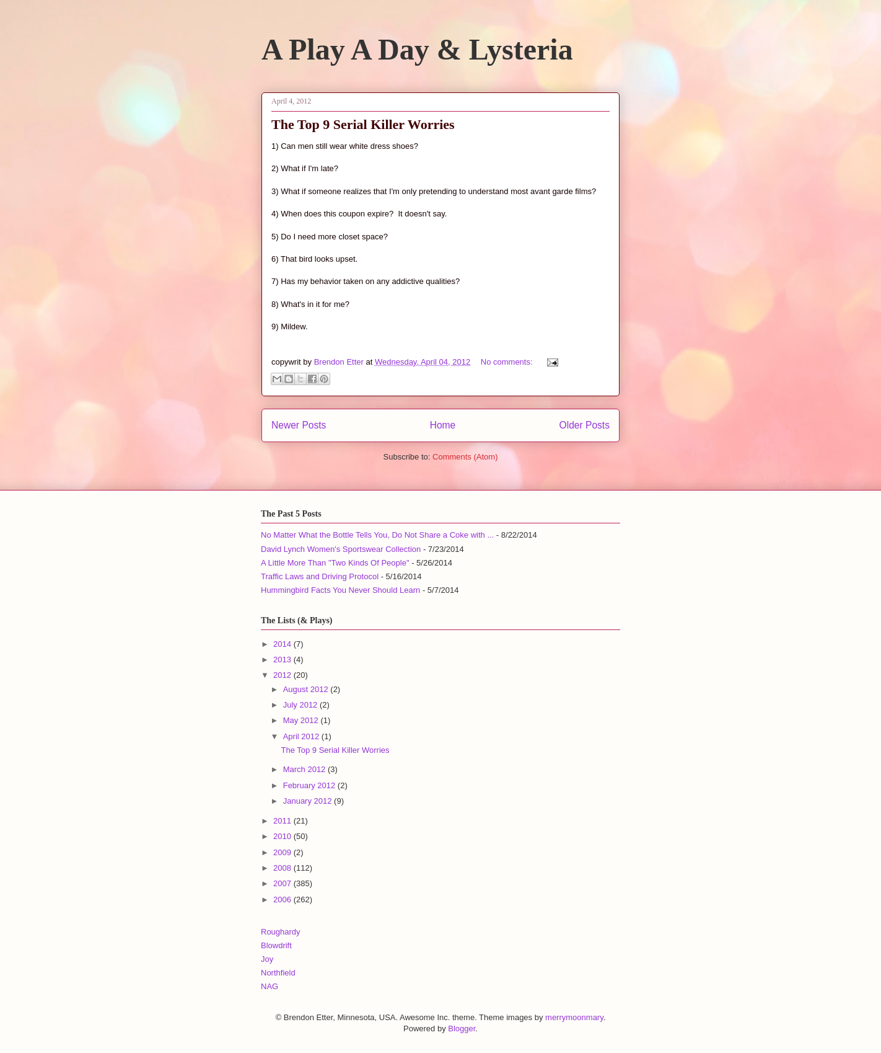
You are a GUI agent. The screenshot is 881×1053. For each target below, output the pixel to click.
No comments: (508, 362)
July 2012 (301, 704)
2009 (283, 852)
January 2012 (308, 801)
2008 (283, 868)
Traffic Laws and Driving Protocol (320, 576)
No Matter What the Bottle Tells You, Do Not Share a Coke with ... (377, 535)
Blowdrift (276, 945)
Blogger (461, 1028)
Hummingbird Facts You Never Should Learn (340, 590)
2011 (283, 820)
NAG (269, 986)
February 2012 (310, 785)
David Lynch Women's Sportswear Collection (341, 549)
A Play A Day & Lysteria (417, 49)
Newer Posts (298, 425)
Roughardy (280, 931)
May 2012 (302, 720)
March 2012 (305, 769)
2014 (283, 644)
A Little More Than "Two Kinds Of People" (335, 562)
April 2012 (302, 736)
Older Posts (584, 425)
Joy (267, 959)
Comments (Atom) (464, 456)
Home (443, 425)
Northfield (278, 972)
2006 (283, 899)
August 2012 (307, 689)
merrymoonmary (574, 1017)
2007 (283, 883)
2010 (283, 836)
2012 (283, 675)
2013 (283, 659)
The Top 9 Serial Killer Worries (363, 124)
